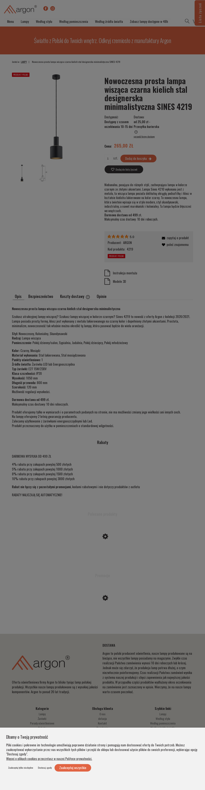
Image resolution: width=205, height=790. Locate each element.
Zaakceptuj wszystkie (72, 767)
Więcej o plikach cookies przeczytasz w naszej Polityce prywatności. (49, 758)
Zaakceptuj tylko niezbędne (20, 767)
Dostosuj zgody (45, 767)
